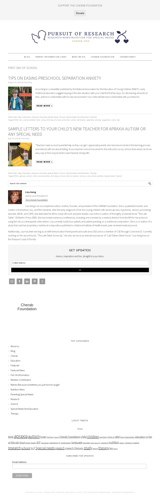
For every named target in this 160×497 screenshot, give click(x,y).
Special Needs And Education (77, 117)
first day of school (54, 120)
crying (43, 120)
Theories (93, 117)
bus (20, 120)
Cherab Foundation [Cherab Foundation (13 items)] (69, 437)
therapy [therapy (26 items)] (103, 448)
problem (100, 176)
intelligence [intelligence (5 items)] (53, 443)
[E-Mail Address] (80, 263)
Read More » (44, 105)
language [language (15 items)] (76, 442)
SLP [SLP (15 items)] (33, 448)
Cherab (14, 355)
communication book (31, 120)
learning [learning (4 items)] (97, 443)
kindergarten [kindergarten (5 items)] (66, 443)
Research (15, 399)
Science (14, 403)
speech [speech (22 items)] (60, 448)
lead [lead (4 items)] (92, 443)
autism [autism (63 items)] (34, 436)
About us (15, 346)
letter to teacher (72, 176)
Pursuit (62, 117)
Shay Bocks (70, 492)
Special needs (109, 176)
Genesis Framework (100, 492)
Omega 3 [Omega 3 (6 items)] (129, 442)
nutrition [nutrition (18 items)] (114, 442)
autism (29, 176)
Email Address (19, 462)
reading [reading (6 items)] (136, 442)
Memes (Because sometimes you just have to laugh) (35, 384)
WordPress (129, 492)
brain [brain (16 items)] (43, 437)
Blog (20, 117)
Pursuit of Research (80, 35)
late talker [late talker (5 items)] (86, 443)
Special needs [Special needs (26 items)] (45, 448)
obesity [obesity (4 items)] (122, 443)
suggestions (106, 120)
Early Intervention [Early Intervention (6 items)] (127, 437)
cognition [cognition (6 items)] (103, 437)
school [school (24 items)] (25, 448)
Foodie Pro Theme (53, 492)
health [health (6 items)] (33, 442)
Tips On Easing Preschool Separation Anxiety (54, 78)
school (73, 120)
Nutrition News (18, 389)
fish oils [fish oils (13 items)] (15, 442)
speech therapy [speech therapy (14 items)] (74, 448)
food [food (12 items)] (22, 442)
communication (44, 176)
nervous (83, 176)
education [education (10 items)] (140, 436)
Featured (35, 117)
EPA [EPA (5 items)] (147, 437)
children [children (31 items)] (93, 436)
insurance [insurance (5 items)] (45, 443)
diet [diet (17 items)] (117, 437)
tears (114, 120)
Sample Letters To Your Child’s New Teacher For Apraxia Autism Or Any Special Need (77, 131)
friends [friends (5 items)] (27, 443)
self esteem (81, 120)
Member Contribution (21, 379)
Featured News (18, 370)
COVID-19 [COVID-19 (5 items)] (111, 437)
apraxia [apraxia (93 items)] (21, 436)
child (35, 176)
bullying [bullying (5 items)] (50, 437)
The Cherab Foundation (36, 199)
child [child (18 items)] (84, 437)
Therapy (93, 173)
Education (26, 117)
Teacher (119, 176)
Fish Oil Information (20, 375)
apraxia (22, 176)
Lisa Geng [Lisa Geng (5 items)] (104, 443)
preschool (66, 120)
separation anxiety (93, 120)
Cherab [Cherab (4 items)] (56, 437)
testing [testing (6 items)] (95, 448)
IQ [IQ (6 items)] (59, 442)
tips (118, 120)
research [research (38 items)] (14, 448)
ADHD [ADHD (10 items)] (11, 436)
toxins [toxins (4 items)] (115, 449)
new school (91, 176)
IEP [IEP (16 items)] (38, 442)
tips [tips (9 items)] (111, 448)
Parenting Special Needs (48, 117)
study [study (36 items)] (88, 448)
